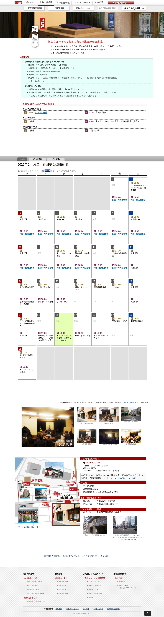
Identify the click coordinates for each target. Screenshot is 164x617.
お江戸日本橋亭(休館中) (108, 8)
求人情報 (86, 609)
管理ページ (144, 402)
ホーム (31, 2)
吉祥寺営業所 (63, 593)
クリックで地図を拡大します (28, 527)
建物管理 (98, 2)
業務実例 (122, 582)
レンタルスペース (82, 2)
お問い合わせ (98, 609)
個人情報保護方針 (113, 609)
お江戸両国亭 (59, 8)
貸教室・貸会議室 (95, 585)
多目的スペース (94, 589)
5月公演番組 (37, 159)
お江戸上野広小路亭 (34, 8)
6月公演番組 (56, 159)
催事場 (91, 597)
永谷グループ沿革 (72, 609)
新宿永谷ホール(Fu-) (83, 8)
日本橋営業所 (63, 582)
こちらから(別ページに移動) (124, 478)
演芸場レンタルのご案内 (36, 602)
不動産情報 (63, 2)
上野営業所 (62, 585)
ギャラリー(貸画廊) (95, 593)
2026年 (22, 159)
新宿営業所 (62, 589)
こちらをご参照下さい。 (130, 402)
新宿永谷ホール (33, 589)
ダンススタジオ (94, 582)
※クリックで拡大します (128, 539)
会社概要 (58, 609)
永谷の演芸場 (46, 2)
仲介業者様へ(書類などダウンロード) (127, 587)
